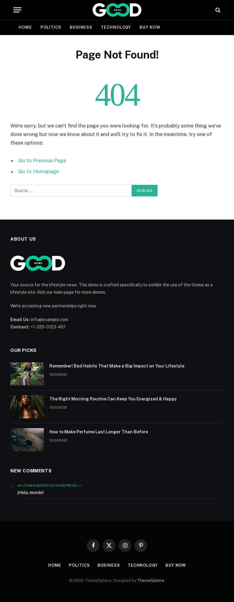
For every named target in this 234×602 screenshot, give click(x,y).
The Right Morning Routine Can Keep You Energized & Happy (113, 398)
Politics (51, 27)
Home (25, 27)
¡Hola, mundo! (30, 492)
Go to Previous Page (42, 160)
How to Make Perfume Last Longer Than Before (98, 431)
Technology (116, 27)
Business (81, 27)
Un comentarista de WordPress (46, 485)
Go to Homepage (38, 171)
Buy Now (150, 27)
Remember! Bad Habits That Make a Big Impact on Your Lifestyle (116, 366)
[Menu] (17, 10)
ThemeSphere (150, 580)
